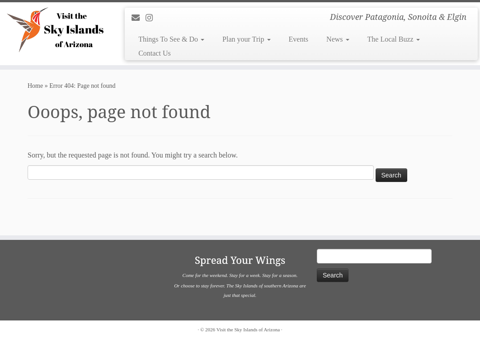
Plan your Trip (246, 39)
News (337, 39)
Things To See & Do (171, 39)
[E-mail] (139, 18)
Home (35, 85)
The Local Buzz (393, 39)
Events (299, 39)
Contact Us (154, 53)
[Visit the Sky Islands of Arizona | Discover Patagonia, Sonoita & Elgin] (56, 29)
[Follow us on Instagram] (152, 18)
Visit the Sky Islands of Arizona (248, 329)
